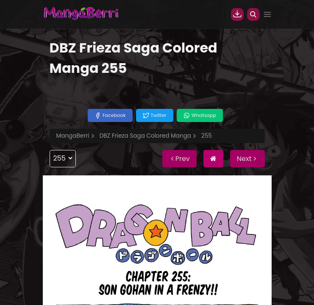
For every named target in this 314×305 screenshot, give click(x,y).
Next (247, 158)
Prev (179, 158)
